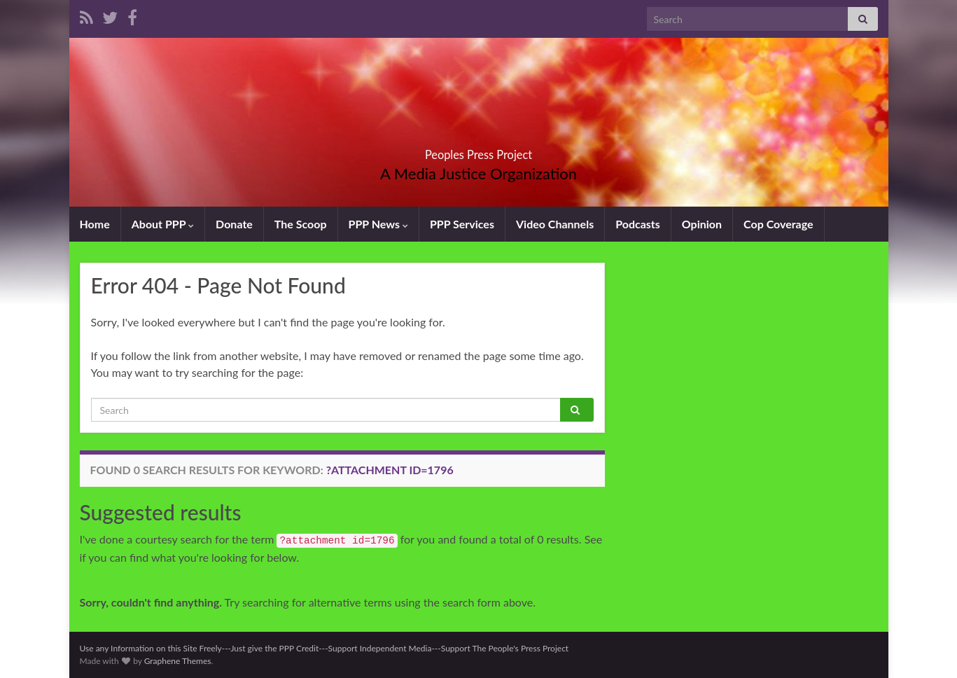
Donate (234, 223)
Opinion (702, 223)
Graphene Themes (177, 661)
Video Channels (555, 223)
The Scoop (300, 223)
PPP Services (462, 223)
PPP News (378, 223)
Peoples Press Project (478, 150)
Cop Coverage (778, 223)
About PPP (163, 223)
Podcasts (637, 223)
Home (95, 223)
